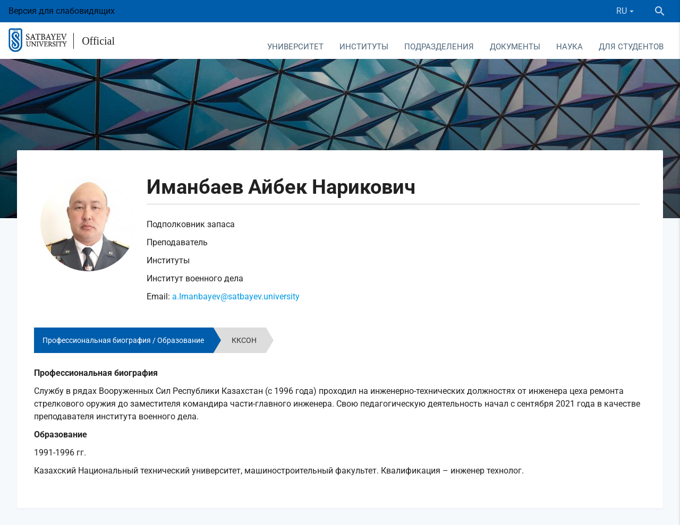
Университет (295, 46)
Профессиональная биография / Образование (123, 340)
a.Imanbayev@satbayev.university (236, 296)
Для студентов (631, 46)
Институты (363, 46)
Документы (515, 46)
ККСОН (244, 340)
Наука (569, 46)
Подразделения (439, 46)
